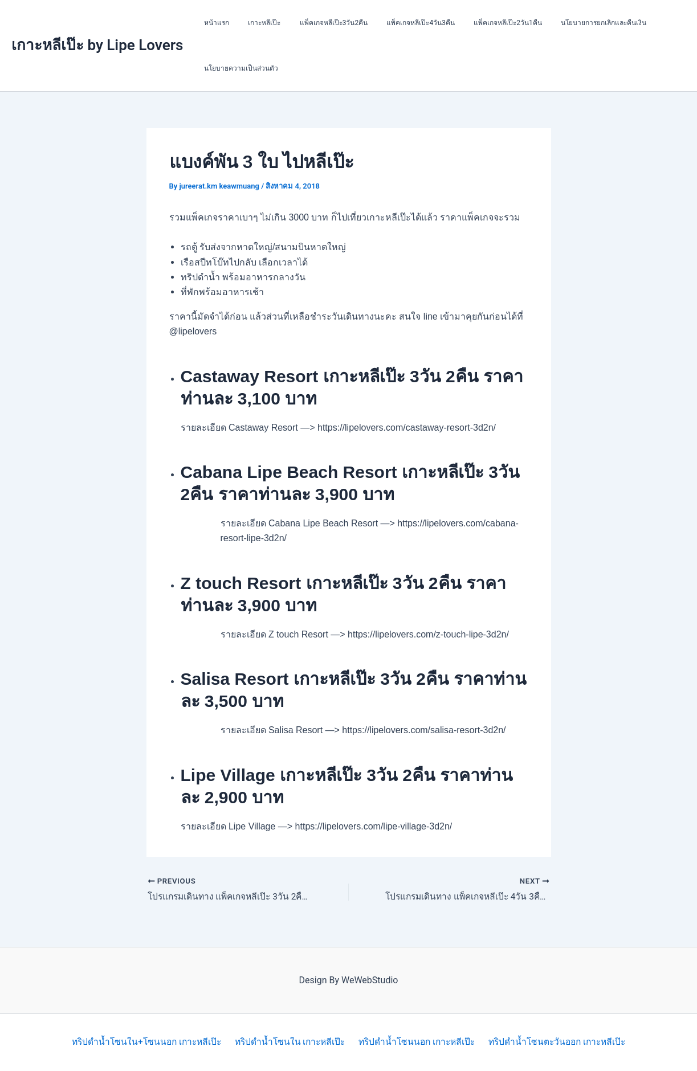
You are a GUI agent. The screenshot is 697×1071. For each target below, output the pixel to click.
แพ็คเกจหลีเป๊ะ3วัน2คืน (320, 23)
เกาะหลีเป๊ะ (256, 23)
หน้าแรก (213, 23)
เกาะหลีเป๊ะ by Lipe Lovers (97, 45)
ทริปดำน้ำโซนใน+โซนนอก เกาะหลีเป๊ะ (145, 1042)
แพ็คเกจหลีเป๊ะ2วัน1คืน (484, 23)
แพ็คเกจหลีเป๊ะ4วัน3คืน (402, 23)
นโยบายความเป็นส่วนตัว (238, 68)
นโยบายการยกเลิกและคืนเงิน (574, 23)
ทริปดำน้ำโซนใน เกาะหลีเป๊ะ (289, 1042)
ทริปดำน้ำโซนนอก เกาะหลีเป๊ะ (416, 1042)
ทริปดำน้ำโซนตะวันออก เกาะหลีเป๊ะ (557, 1042)
